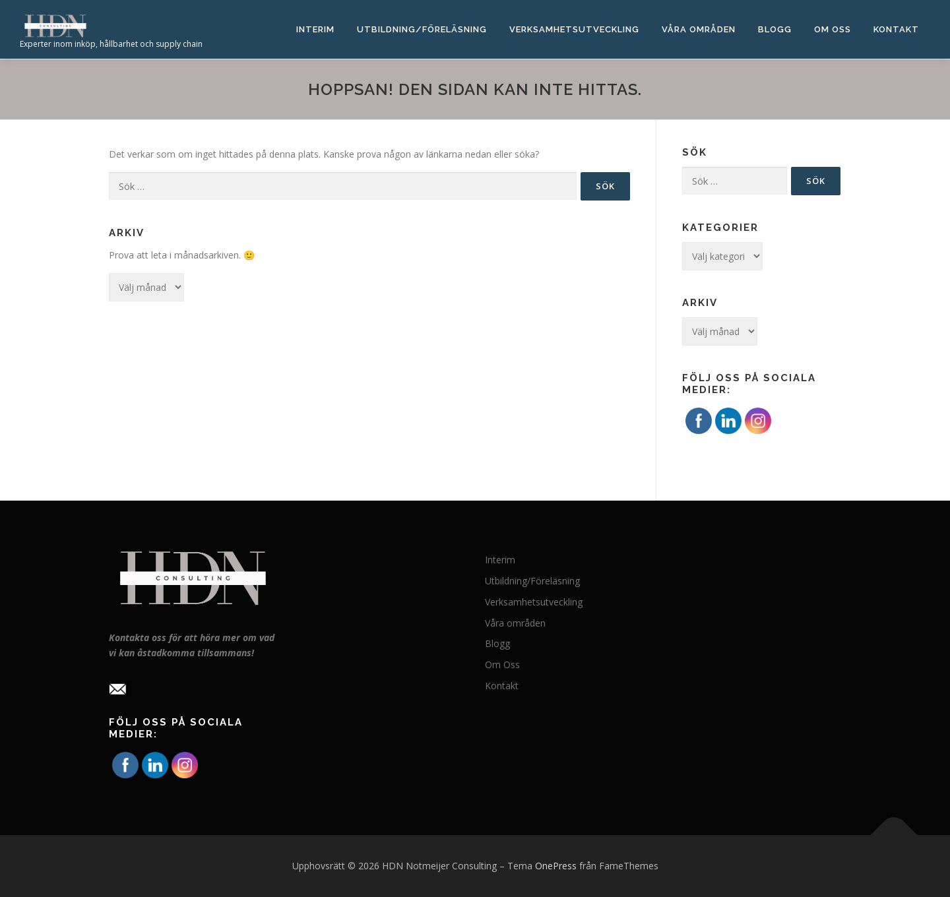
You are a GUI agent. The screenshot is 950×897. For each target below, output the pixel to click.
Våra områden (699, 29)
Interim (315, 29)
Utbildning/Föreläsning (422, 29)
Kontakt (896, 29)
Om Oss (832, 29)
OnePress (556, 865)
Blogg (775, 29)
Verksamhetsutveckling (574, 29)
